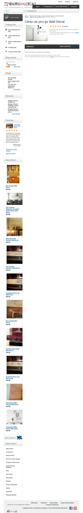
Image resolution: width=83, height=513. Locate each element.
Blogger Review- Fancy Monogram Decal (13, 110)
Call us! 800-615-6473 (61, 6)
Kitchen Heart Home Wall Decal (12, 349)
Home (26, 15)
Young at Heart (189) (13, 51)
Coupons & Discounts (12, 462)
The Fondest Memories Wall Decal (13, 267)
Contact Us (9, 452)
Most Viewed (12, 65)
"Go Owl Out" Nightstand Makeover (12, 86)
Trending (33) (10, 47)
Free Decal (9, 474)
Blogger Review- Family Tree (13, 101)
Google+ (6, 13)
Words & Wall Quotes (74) (13, 42)
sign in (77, 32)
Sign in (60, 1)
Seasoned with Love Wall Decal (12, 293)
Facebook (9, 491)
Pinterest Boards (11, 495)
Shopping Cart (49, 6)
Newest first (75, 46)
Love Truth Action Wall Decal (17, 126)
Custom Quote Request (10, 466)
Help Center (9, 448)
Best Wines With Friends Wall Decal (12, 403)
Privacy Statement (11, 484)
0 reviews (65, 26)
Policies (8, 481)
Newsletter (9, 478)
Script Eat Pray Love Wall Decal (13, 377)
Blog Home (17, 66)
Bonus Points (10, 455)
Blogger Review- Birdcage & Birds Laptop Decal (13, 105)
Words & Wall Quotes (35, 15)
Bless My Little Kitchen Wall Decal (12, 239)
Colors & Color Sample (13, 459)
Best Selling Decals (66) (12, 30)
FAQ (7, 471)
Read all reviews (10, 153)
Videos (8, 488)
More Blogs (17, 89)
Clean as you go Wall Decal (37, 17)
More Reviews (16, 114)
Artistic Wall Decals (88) (12, 36)
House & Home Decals (48, 15)
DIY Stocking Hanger (12, 78)
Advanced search (32, 10)
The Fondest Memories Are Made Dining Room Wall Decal (12, 210)
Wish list (75, 1)
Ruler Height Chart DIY (13, 82)
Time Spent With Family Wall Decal (12, 427)
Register (67, 1)
